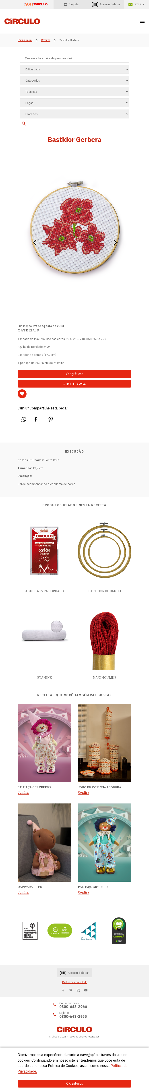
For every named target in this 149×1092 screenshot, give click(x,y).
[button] (35, 241)
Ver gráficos (74, 374)
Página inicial (25, 40)
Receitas (45, 40)
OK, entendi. (74, 1083)
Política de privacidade (74, 982)
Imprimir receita (74, 384)
